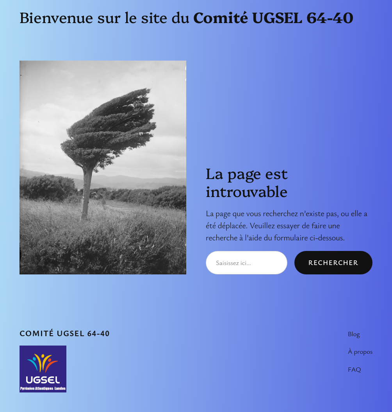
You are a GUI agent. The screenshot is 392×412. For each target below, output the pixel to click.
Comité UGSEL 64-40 (65, 333)
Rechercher (333, 262)
